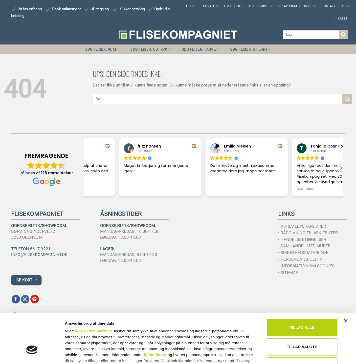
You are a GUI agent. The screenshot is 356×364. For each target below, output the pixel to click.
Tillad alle (301, 290)
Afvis (302, 328)
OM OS (309, 6)
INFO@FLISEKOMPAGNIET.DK (39, 254)
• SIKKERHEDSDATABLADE (303, 252)
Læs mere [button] (271, 189)
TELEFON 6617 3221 (31, 248)
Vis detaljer (257, 354)
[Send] (343, 34)
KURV (345, 6)
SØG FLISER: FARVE (200, 49)
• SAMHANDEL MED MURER (304, 245)
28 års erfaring (29, 9)
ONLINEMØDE (260, 6)
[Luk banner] (347, 286)
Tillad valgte (302, 309)
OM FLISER (233, 6)
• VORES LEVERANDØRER (302, 226)
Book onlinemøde (67, 9)
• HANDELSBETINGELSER (302, 239)
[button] (341, 168)
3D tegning (100, 9)
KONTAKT (329, 6)
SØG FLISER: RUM (102, 49)
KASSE (342, 18)
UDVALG (211, 6)
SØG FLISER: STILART (250, 49)
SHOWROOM (287, 6)
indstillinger (155, 317)
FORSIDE (190, 6)
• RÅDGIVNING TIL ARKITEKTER (308, 232)
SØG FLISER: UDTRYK (150, 49)
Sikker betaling (132, 9)
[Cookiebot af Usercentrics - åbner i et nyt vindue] (32, 354)
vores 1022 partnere (93, 293)
